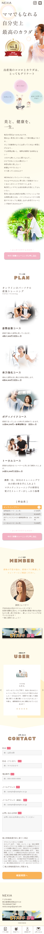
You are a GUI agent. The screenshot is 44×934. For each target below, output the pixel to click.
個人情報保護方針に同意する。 (16, 867)
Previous (1, 690)
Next (43, 690)
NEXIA (7, 2)
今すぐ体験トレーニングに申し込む (22, 256)
